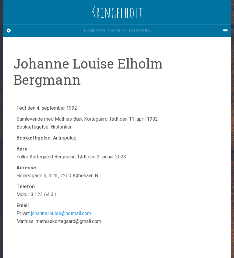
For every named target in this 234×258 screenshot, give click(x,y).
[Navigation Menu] (225, 31)
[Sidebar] (9, 31)
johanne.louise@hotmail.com (61, 213)
